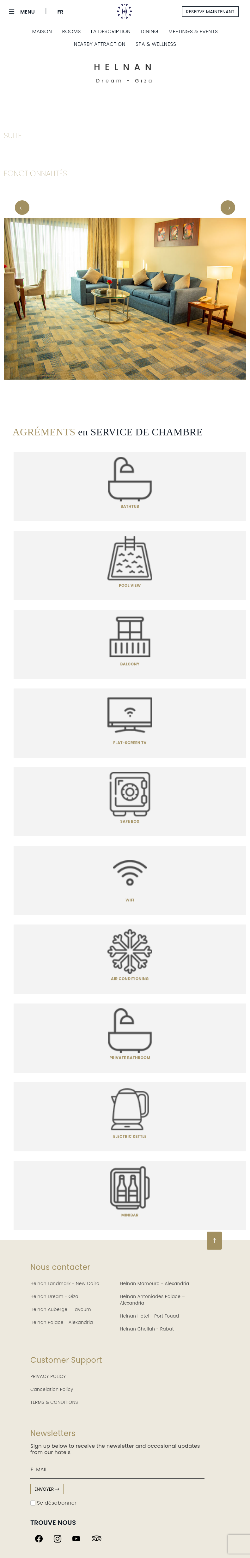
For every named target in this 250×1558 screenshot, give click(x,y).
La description (111, 31)
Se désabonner (53, 1502)
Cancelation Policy (51, 1389)
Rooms (71, 31)
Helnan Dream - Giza (54, 1296)
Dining (149, 31)
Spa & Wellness (156, 44)
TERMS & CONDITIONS (54, 1402)
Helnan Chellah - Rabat (147, 1329)
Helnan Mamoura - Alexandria (154, 1283)
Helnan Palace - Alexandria (61, 1322)
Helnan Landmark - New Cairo (64, 1283)
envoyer (46, 1489)
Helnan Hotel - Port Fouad (149, 1316)
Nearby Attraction (99, 44)
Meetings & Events (193, 31)
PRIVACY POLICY (48, 1376)
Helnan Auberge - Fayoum (60, 1309)
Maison (42, 31)
